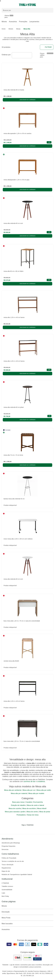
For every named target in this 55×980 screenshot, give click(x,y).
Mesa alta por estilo (44, 790)
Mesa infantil (41, 808)
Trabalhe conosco (7, 886)
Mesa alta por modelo (36, 793)
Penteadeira (21, 815)
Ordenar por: (6, 55)
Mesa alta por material (19, 793)
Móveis (4, 21)
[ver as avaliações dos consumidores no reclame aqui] (27, 957)
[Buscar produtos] (27, 10)
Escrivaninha (38, 802)
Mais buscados (27, 923)
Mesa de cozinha (15, 808)
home (3, 29)
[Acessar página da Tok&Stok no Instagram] (24, 829)
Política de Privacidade (9, 858)
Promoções (23, 21)
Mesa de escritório (29, 808)
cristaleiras (41, 781)
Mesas (18, 29)
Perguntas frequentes (8, 846)
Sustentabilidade (7, 889)
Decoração (27, 912)
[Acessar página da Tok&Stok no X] (36, 829)
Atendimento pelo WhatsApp (11, 843)
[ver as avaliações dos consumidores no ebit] (17, 957)
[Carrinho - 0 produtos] (52, 5)
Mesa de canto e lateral (35, 805)
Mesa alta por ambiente (12, 790)
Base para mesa (18, 802)
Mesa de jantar (44, 812)
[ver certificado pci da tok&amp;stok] (37, 957)
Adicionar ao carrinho (27, 99)
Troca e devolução (7, 864)
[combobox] (22, 55)
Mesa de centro (32, 812)
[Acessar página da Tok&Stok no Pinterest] (30, 829)
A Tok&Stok (5, 883)
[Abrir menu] (9, 5)
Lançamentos (34, 21)
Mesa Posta (27, 918)
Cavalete (29, 802)
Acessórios (13, 21)
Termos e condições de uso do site (13, 861)
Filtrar (47, 47)
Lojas (3, 893)
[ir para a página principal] (27, 5)
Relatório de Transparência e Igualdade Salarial (17, 874)
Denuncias (5, 849)
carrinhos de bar (29, 781)
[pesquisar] (51, 10)
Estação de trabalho (18, 805)
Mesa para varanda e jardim (15, 812)
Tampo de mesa (32, 815)
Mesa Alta (26, 29)
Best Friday (5, 896)
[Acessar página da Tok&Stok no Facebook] (19, 829)
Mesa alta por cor (29, 790)
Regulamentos (6, 868)
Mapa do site (6, 871)
